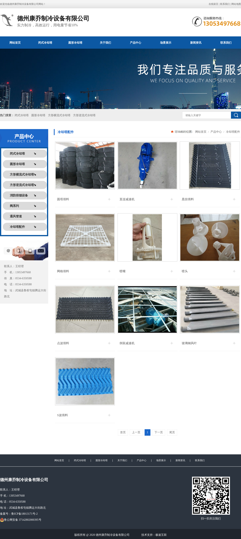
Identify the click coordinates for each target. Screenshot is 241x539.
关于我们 (105, 42)
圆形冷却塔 (75, 42)
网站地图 (236, 4)
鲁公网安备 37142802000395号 (20, 520)
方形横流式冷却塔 (59, 115)
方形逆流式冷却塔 (84, 115)
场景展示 (165, 42)
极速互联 (161, 534)
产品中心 (135, 42)
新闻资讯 (195, 42)
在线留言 (213, 4)
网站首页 (15, 42)
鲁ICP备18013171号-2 (24, 513)
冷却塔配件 (232, 131)
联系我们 (225, 4)
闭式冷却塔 (45, 42)
